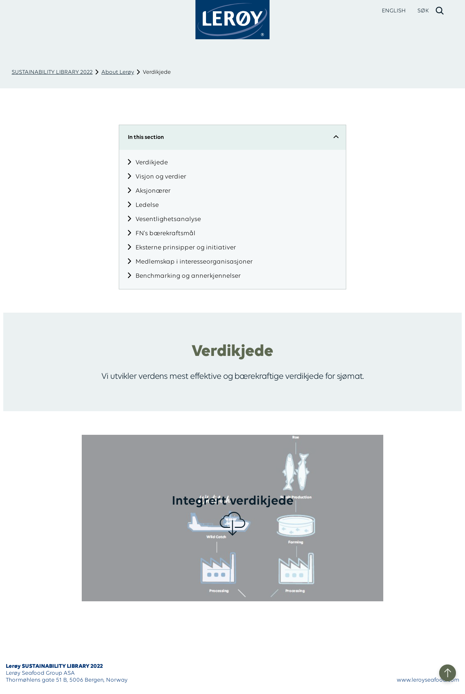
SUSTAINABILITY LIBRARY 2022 (52, 72)
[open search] (431, 11)
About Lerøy (117, 72)
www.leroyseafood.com (428, 680)
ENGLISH (394, 11)
